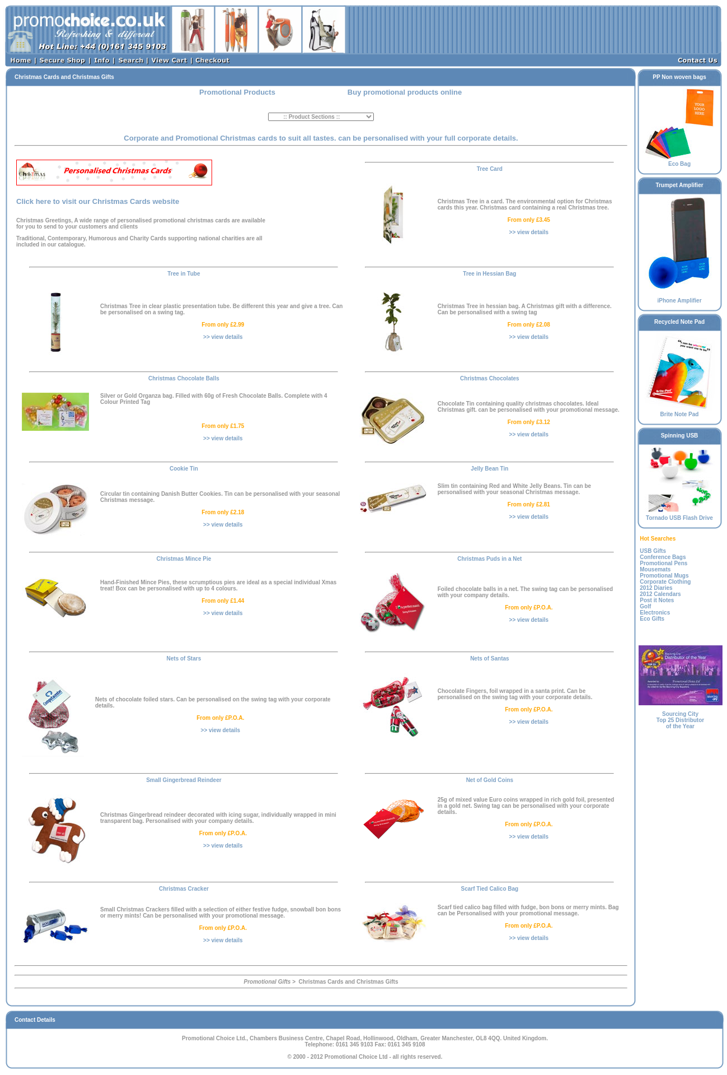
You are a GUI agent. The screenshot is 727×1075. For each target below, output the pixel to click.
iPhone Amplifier (680, 298)
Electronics (655, 612)
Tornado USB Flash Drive (680, 515)
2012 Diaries (656, 588)
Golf (645, 606)
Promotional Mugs (664, 576)
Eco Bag (679, 161)
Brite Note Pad (680, 411)
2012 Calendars (660, 594)
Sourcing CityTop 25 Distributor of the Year (680, 720)
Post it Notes (657, 600)
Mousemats (655, 569)
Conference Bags (663, 557)
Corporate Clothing (665, 582)
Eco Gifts (652, 619)
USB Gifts (653, 551)
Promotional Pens (663, 563)
